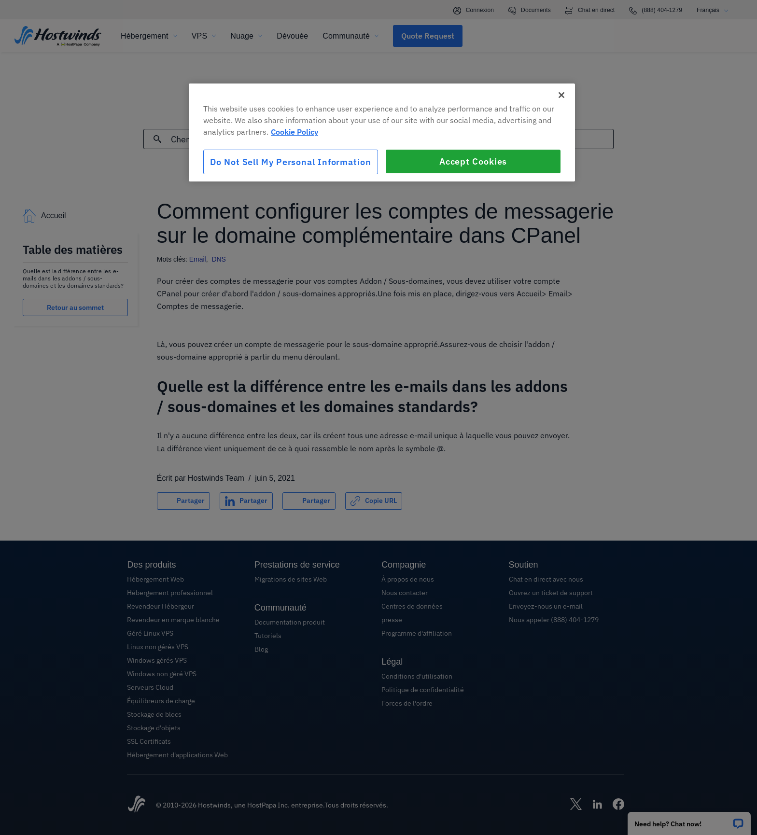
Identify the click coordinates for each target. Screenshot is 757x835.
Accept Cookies (473, 161)
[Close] (561, 95)
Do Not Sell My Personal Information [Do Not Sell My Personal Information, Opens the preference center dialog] (290, 161)
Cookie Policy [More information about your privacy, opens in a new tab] (294, 132)
